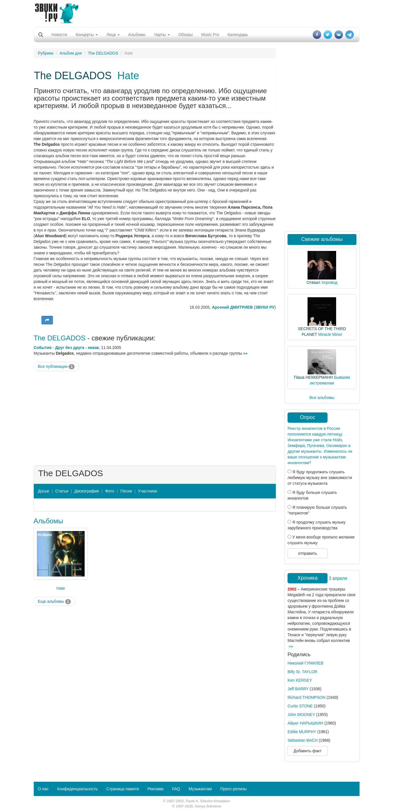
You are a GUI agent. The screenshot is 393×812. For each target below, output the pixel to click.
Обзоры (185, 34)
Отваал (313, 282)
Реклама (155, 789)
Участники (147, 491)
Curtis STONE (300, 706)
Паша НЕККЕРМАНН (313, 377)
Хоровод (329, 282)
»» (245, 353)
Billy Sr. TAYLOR (302, 671)
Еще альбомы (54, 601)
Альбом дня (70, 53)
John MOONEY (301, 714)
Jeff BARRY (298, 689)
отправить (307, 553)
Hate (128, 75)
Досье (43, 491)
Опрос (307, 417)
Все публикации (56, 366)
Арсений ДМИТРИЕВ (232, 307)
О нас (43, 789)
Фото (109, 491)
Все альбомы (322, 397)
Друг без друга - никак (77, 347)
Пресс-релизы (233, 789)
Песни (126, 491)
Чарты (162, 34)
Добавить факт (308, 751)
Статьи (61, 491)
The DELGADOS (103, 53)
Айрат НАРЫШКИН (305, 723)
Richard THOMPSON (307, 697)
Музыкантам (200, 789)
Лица (113, 34)
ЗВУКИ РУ (264, 307)
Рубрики (45, 53)
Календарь (238, 34)
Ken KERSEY (300, 680)
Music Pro (210, 34)
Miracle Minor (330, 334)
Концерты (87, 34)
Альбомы (136, 34)
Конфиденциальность (77, 789)
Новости (59, 34)
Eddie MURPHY (302, 731)
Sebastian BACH (303, 740)
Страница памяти (122, 789)
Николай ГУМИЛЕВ (305, 663)
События (43, 347)
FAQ (176, 789)
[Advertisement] (197, 13)
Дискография (86, 491)
